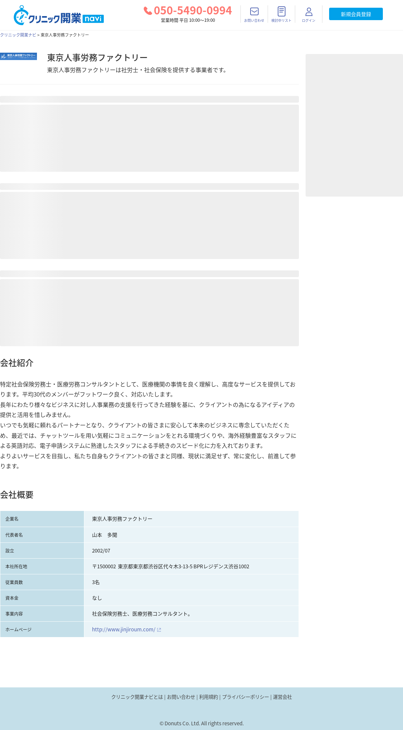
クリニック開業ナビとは (137, 696)
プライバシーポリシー (245, 696)
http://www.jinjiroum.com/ (123, 629)
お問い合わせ (181, 696)
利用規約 (208, 696)
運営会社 (282, 696)
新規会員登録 (356, 14)
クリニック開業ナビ (18, 35)
